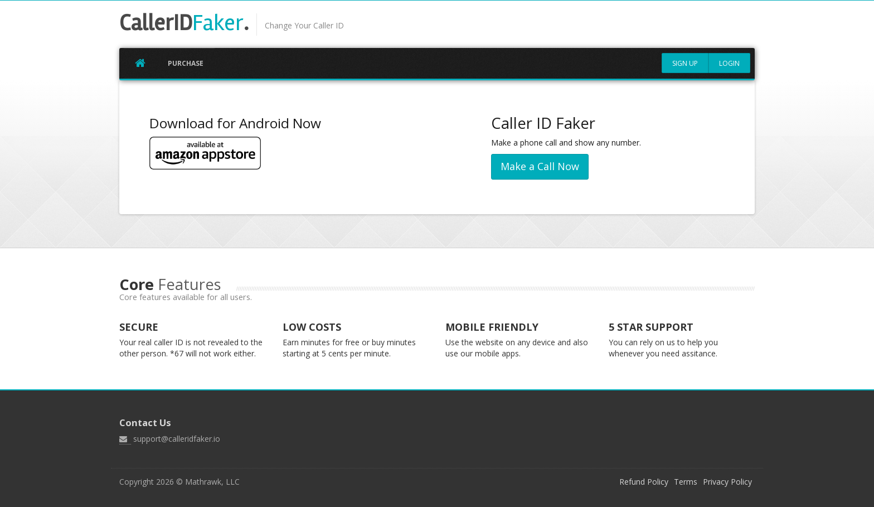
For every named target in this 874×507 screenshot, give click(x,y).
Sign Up (685, 63)
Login (729, 63)
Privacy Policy (727, 481)
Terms (685, 481)
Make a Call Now (540, 166)
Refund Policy (643, 481)
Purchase (185, 63)
